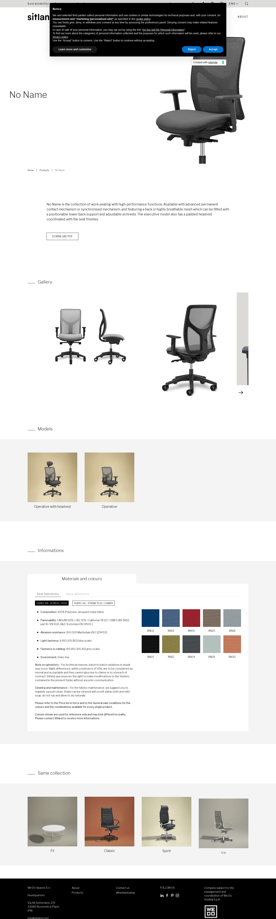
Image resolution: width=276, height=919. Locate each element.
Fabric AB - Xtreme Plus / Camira (93, 603)
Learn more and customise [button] (75, 49)
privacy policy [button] (60, 37)
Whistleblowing (125, 892)
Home (30, 170)
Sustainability (38, 3)
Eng (234, 4)
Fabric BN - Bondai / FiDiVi (52, 603)
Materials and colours (82, 578)
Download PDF (62, 238)
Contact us (123, 887)
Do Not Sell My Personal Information (163, 29)
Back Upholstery (78, 593)
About (243, 16)
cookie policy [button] (143, 18)
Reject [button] (192, 49)
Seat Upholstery (48, 593)
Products (44, 170)
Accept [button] (213, 49)
